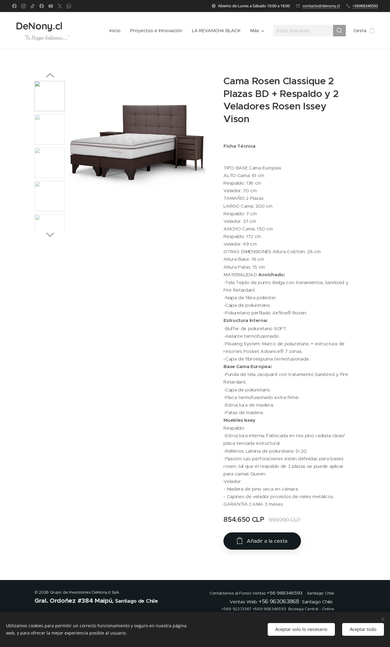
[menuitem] (116, 30)
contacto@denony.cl (321, 5)
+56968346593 (365, 5)
